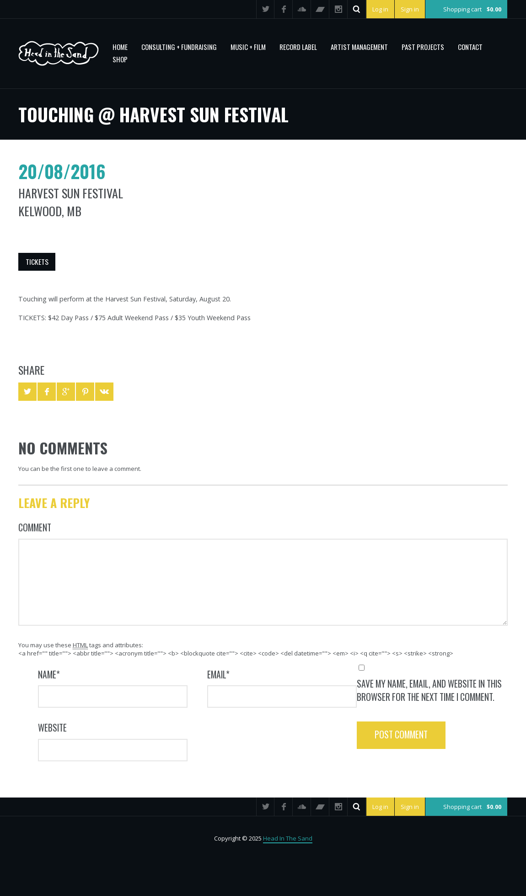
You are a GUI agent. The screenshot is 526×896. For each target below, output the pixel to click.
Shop (120, 59)
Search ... (357, 9)
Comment (34, 527)
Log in (380, 9)
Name (49, 674)
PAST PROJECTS (423, 47)
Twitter (265, 9)
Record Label (298, 47)
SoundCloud (302, 9)
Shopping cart (472, 9)
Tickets (37, 261)
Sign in (410, 9)
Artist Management (359, 47)
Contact (470, 47)
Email (218, 674)
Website (52, 727)
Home (120, 47)
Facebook (283, 9)
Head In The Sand (287, 838)
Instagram (338, 9)
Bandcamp (320, 9)
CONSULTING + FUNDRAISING (179, 47)
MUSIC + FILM (248, 47)
